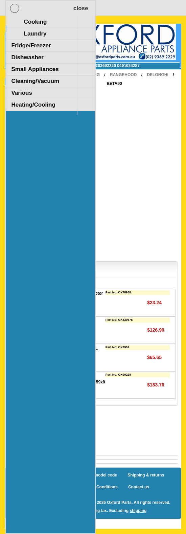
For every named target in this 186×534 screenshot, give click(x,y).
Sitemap (49, 475)
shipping (138, 510)
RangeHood (123, 74)
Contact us (138, 487)
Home (64, 74)
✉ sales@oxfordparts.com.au (50, 65)
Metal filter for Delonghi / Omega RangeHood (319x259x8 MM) (75, 382)
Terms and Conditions (96, 487)
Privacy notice (50, 487)
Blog (26, 475)
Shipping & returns (145, 475)
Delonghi (157, 74)
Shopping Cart (32, 31)
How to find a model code (92, 475)
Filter (49, 320)
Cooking (90, 74)
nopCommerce (54, 502)
